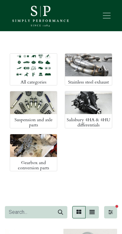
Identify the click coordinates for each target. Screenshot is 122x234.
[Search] (60, 212)
